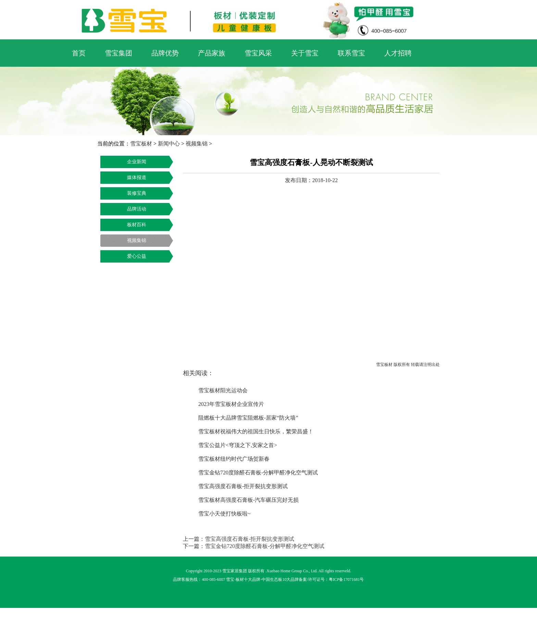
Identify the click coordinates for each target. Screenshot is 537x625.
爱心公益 (136, 256)
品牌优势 (165, 53)
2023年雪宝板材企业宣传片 (231, 404)
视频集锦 (197, 143)
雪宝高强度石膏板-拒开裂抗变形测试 (243, 486)
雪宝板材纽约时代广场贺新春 (234, 459)
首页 (79, 53)
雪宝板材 (141, 143)
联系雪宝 (351, 53)
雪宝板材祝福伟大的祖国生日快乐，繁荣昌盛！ (255, 431)
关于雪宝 (305, 53)
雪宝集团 (118, 53)
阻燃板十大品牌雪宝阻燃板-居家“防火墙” (248, 418)
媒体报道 (136, 177)
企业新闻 (136, 161)
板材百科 (136, 224)
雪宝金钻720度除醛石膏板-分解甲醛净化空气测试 (258, 472)
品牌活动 (136, 209)
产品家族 (211, 53)
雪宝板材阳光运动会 (223, 390)
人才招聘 (398, 53)
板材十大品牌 (248, 579)
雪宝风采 (258, 53)
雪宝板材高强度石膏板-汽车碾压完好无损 (248, 500)
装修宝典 (136, 193)
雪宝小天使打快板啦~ (224, 513)
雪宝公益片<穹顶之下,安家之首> (237, 445)
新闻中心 (169, 143)
